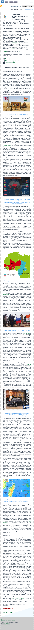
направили (6, 294)
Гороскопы (14, 620)
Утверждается (7, 145)
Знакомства (15, 619)
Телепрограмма (4, 620)
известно (23, 117)
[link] (6, 17)
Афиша (19, 619)
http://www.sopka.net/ (6, 623)
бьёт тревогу (26, 333)
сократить (28, 364)
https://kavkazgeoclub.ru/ (12, 60)
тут (19, 51)
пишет (12, 464)
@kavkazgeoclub (10, 62)
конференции (16, 42)
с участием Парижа (19, 598)
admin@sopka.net (7, 624)
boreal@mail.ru (9, 59)
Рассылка (9, 620)
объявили (22, 207)
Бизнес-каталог (4, 619)
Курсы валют (10, 619)
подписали (16, 161)
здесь (13, 48)
